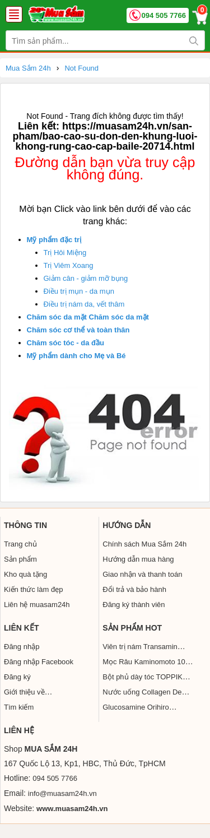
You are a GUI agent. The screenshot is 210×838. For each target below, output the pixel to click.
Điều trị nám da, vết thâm (84, 304)
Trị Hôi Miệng (65, 252)
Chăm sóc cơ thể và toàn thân (78, 330)
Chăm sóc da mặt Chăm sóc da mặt (88, 317)
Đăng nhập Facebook (38, 662)
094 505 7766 (163, 15)
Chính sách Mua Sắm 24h (144, 544)
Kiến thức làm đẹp (33, 589)
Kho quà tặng (25, 574)
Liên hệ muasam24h (37, 604)
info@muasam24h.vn (62, 793)
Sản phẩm (20, 559)
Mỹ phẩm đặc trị (54, 239)
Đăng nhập (21, 646)
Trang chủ (20, 544)
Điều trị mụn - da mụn (79, 291)
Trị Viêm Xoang (69, 265)
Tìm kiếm (19, 707)
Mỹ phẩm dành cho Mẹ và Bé (76, 355)
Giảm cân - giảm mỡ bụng (86, 278)
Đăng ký (17, 677)
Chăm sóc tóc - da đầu (65, 343)
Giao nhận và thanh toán (142, 574)
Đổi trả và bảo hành (134, 589)
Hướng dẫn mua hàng (138, 559)
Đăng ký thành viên (133, 604)
